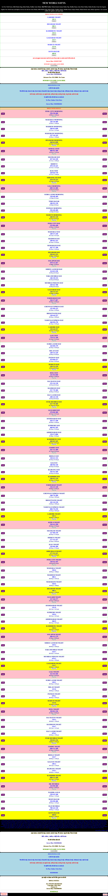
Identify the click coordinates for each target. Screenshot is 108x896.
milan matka (69, 821)
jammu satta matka (24, 827)
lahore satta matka (16, 826)
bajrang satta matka (49, 827)
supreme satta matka (97, 826)
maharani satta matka (7, 825)
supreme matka (19, 823)
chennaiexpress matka (38, 821)
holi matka (75, 821)
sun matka (105, 830)
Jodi (3, 113)
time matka (48, 820)
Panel (104, 113)
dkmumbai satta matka (68, 827)
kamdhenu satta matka (14, 827)
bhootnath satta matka (100, 825)
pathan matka (54, 820)
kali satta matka (33, 824)
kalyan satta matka (40, 827)
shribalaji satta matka (42, 824)
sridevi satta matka (26, 824)
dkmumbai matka (74, 823)
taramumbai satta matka (46, 825)
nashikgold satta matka (78, 827)
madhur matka (73, 820)
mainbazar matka (90, 823)
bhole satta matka (32, 827)
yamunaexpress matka (56, 821)
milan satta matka (24, 826)
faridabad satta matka (78, 825)
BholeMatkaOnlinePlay (4, 894)
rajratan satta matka (40, 826)
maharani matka (80, 820)
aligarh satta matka (79, 826)
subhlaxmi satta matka (59, 824)
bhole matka (47, 823)
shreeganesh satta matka (36, 825)
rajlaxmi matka (95, 821)
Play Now (54, 116)
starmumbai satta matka (69, 826)
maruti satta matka (84, 824)
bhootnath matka (47, 821)
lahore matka (64, 821)
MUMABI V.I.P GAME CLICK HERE (54, 64)
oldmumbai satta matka (98, 827)
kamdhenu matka (34, 823)
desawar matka (88, 820)
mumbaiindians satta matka (58, 825)
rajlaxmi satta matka (59, 826)
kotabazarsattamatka (53, 829)
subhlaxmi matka (41, 820)
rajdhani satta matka (49, 826)
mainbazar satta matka (88, 827)
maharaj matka (67, 820)
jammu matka (42, 823)
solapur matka (95, 820)
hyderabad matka (11, 823)
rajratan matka (81, 821)
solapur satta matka (26, 825)
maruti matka (60, 820)
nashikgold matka (82, 823)
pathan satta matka (76, 824)
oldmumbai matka (98, 823)
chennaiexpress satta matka (89, 825)
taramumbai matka (5, 821)
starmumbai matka (103, 821)
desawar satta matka (17, 825)
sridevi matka (17, 820)
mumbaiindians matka (14, 821)
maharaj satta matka (93, 824)
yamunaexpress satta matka (6, 826)
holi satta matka (32, 826)
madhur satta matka (102, 824)
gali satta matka (50, 824)
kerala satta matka (8, 824)
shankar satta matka (17, 824)
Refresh (54, 21)
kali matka (23, 820)
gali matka (35, 820)
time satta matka (67, 824)
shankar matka (11, 820)
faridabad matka (30, 821)
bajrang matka (60, 823)
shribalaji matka (29, 820)
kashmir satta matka (58, 827)
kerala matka (4, 820)
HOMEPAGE (54, 891)
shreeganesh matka (102, 820)
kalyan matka (53, 823)
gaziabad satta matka (68, 825)
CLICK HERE (54, 65)
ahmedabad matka (26, 823)
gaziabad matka (22, 821)
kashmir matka (67, 823)
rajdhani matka (88, 821)
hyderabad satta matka (88, 826)
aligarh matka (4, 823)
